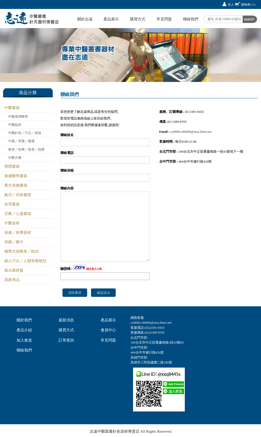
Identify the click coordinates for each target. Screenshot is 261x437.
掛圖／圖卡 (13, 242)
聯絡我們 (190, 19)
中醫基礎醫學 (18, 116)
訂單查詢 (66, 340)
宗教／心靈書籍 (17, 214)
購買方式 (137, 19)
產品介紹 (24, 330)
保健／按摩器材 (17, 232)
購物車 (248, 4)
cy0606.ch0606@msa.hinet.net (191, 131)
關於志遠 (85, 19)
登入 (231, 4)
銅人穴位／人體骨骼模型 (25, 261)
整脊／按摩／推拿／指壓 (26, 149)
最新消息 (66, 320)
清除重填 (74, 293)
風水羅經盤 (13, 270)
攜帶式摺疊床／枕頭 (21, 251)
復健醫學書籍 (15, 176)
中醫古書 (14, 158)
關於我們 (24, 320)
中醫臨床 (14, 125)
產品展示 (111, 19)
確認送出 (103, 293)
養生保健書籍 (15, 185)
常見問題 (164, 19)
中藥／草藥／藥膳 (21, 141)
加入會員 (24, 340)
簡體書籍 (12, 166)
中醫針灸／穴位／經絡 (24, 133)
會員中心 (108, 330)
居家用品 (12, 280)
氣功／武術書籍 (17, 195)
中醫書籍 (12, 108)
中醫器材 (12, 223)
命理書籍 (12, 204)
